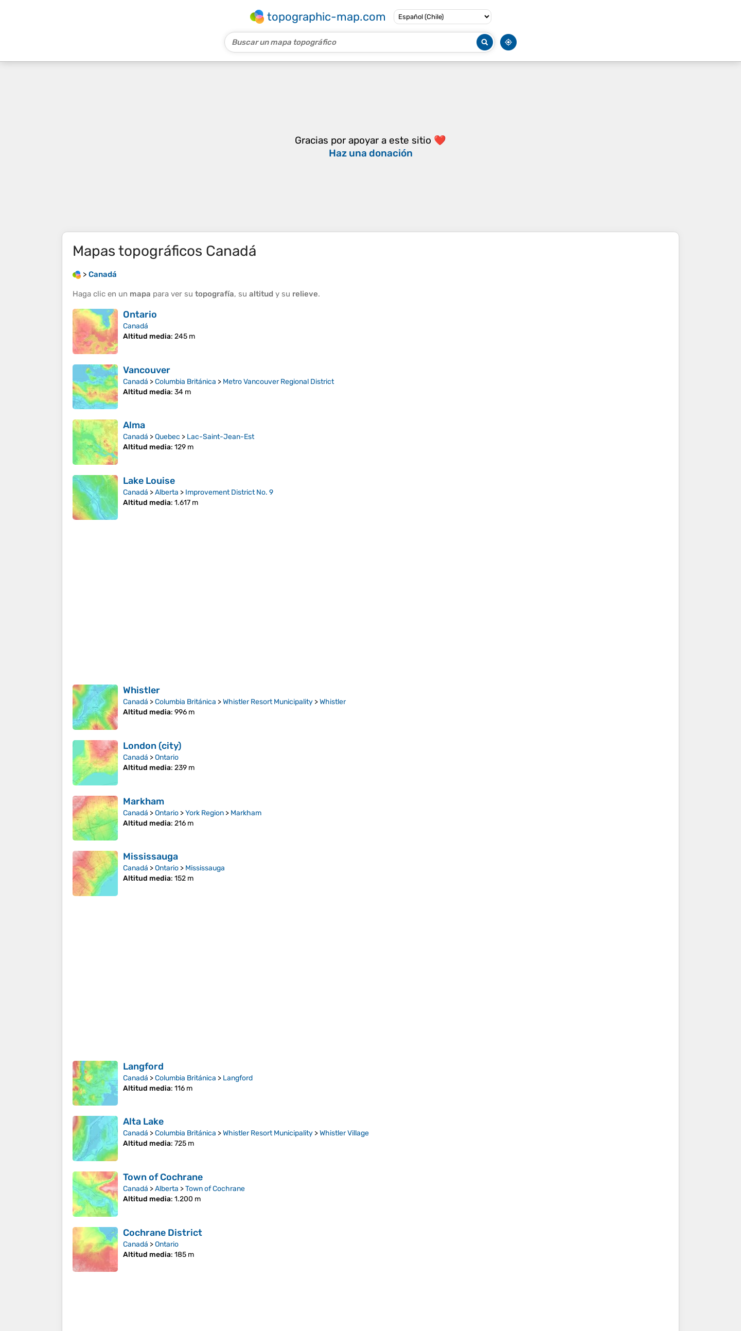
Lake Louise (149, 480)
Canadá (135, 326)
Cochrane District (162, 1232)
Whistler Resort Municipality (268, 701)
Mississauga (150, 856)
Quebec (167, 436)
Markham (143, 801)
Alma (134, 425)
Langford (143, 1066)
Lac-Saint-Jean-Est (220, 436)
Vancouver (146, 370)
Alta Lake (143, 1121)
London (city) (152, 745)
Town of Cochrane (163, 1177)
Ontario (140, 314)
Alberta (167, 492)
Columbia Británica (185, 381)
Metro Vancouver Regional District (278, 381)
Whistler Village (344, 1133)
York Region (204, 813)
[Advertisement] (370, 147)
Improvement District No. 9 (229, 492)
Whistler (141, 690)
